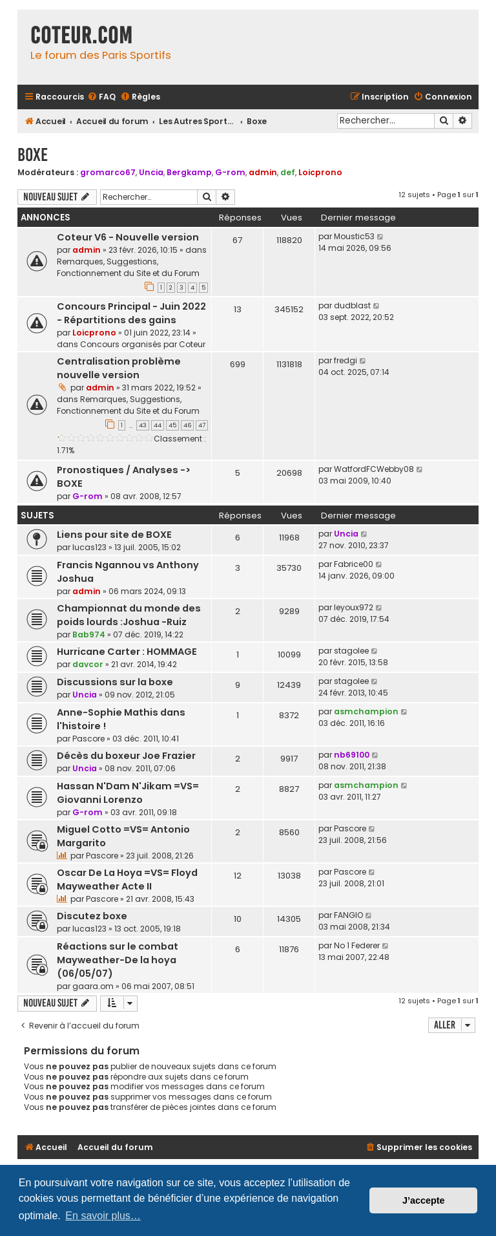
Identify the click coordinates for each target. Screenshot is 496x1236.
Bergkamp (189, 172)
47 (201, 425)
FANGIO (348, 915)
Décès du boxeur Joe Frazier (126, 755)
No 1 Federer (357, 945)
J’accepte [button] (423, 1200)
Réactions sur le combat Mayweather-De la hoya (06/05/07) (117, 960)
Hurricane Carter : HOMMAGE (127, 651)
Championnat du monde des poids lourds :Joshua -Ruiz (129, 615)
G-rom (230, 172)
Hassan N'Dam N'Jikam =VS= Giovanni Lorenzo (128, 793)
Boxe (32, 155)
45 (172, 425)
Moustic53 (354, 236)
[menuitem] (101, 97)
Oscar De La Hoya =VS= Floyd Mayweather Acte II (127, 879)
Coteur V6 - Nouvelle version (128, 237)
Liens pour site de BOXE (114, 534)
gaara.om (93, 986)
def (287, 172)
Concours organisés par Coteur (142, 344)
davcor (87, 664)
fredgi (345, 360)
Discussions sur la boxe (115, 682)
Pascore (88, 738)
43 (143, 425)
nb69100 (351, 754)
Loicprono (320, 172)
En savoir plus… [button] (103, 1215)
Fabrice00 (353, 564)
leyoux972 (353, 607)
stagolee (351, 650)
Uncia (151, 172)
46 (187, 425)
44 (157, 425)
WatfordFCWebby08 (374, 469)
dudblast (352, 305)
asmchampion (366, 711)
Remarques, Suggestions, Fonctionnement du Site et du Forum (128, 267)
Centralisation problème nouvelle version (119, 368)
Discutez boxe (92, 916)
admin (263, 172)
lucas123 (89, 547)
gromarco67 (108, 172)
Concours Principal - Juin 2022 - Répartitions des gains (131, 313)
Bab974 (88, 634)
